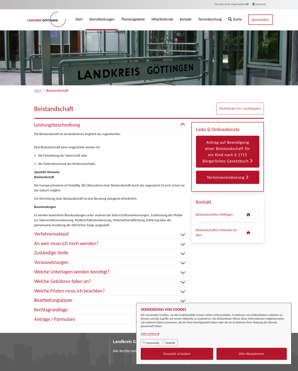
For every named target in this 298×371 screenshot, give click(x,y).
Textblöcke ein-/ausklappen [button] (240, 108)
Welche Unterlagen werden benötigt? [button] (109, 272)
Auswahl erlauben (177, 354)
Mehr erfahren (149, 334)
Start (37, 90)
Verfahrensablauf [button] (109, 234)
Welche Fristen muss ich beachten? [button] (109, 291)
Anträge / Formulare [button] (109, 319)
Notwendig (152, 343)
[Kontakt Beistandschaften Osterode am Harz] (248, 232)
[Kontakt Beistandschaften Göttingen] (248, 214)
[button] (235, 19)
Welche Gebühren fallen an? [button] (109, 281)
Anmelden (260, 19)
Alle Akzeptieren (251, 354)
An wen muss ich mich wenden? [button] (109, 243)
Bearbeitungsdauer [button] (109, 300)
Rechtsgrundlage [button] (109, 310)
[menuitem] (79, 19)
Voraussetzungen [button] (109, 262)
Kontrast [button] (259, 4)
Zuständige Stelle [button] (109, 253)
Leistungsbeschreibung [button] (109, 125)
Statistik (170, 343)
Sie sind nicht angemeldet (231, 4)
